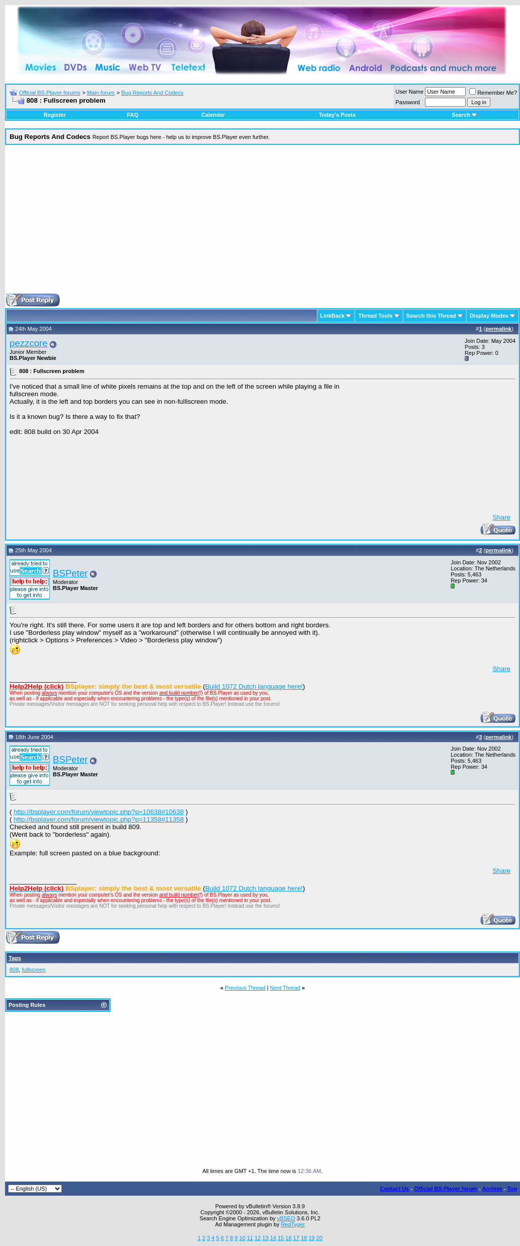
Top (512, 1189)
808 (14, 970)
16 (289, 1238)
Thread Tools (375, 316)
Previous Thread (245, 988)
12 (257, 1238)
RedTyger (293, 1224)
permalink (498, 329)
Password (408, 102)
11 (250, 1238)
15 (281, 1238)
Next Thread (285, 988)
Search (464, 115)
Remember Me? (493, 93)
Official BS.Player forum (445, 1189)
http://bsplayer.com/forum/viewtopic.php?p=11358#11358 (99, 819)
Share (501, 517)
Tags (15, 958)
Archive (492, 1189)
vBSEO (286, 1218)
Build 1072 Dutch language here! (254, 686)
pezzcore (29, 343)
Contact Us (394, 1189)
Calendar (213, 115)
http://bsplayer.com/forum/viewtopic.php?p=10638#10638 (99, 812)
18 (304, 1238)
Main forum (101, 93)
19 (311, 1238)
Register (55, 115)
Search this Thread (431, 316)
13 (266, 1238)
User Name (410, 92)
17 (296, 1238)
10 (242, 1238)
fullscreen (33, 970)
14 (273, 1238)
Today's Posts (337, 115)
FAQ (132, 115)
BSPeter (70, 573)
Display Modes (489, 316)
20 (319, 1238)
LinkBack (332, 316)
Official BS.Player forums (49, 93)
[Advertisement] (263, 223)
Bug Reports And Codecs (152, 93)
